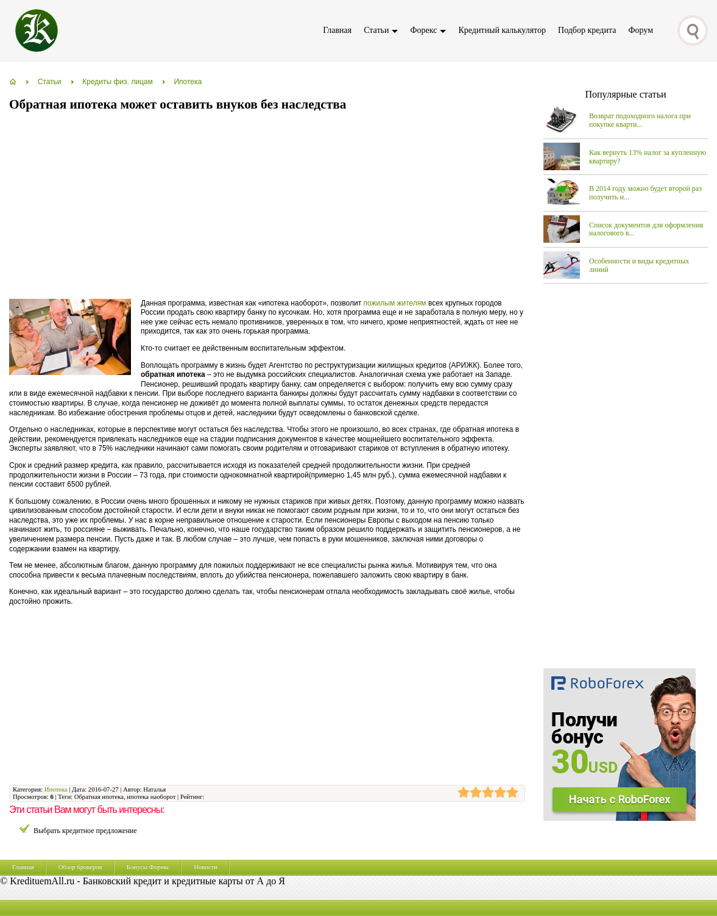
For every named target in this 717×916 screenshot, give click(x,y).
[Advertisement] (231, 206)
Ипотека (56, 789)
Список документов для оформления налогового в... (646, 229)
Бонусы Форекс (148, 867)
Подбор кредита (587, 30)
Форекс (423, 30)
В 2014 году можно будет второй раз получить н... (645, 192)
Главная (337, 30)
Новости (205, 867)
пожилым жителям (395, 303)
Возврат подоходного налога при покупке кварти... (640, 120)
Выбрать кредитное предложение (85, 830)
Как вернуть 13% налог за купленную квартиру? (647, 156)
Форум (640, 30)
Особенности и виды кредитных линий (639, 265)
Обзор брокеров (80, 867)
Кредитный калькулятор (502, 30)
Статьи (376, 30)
